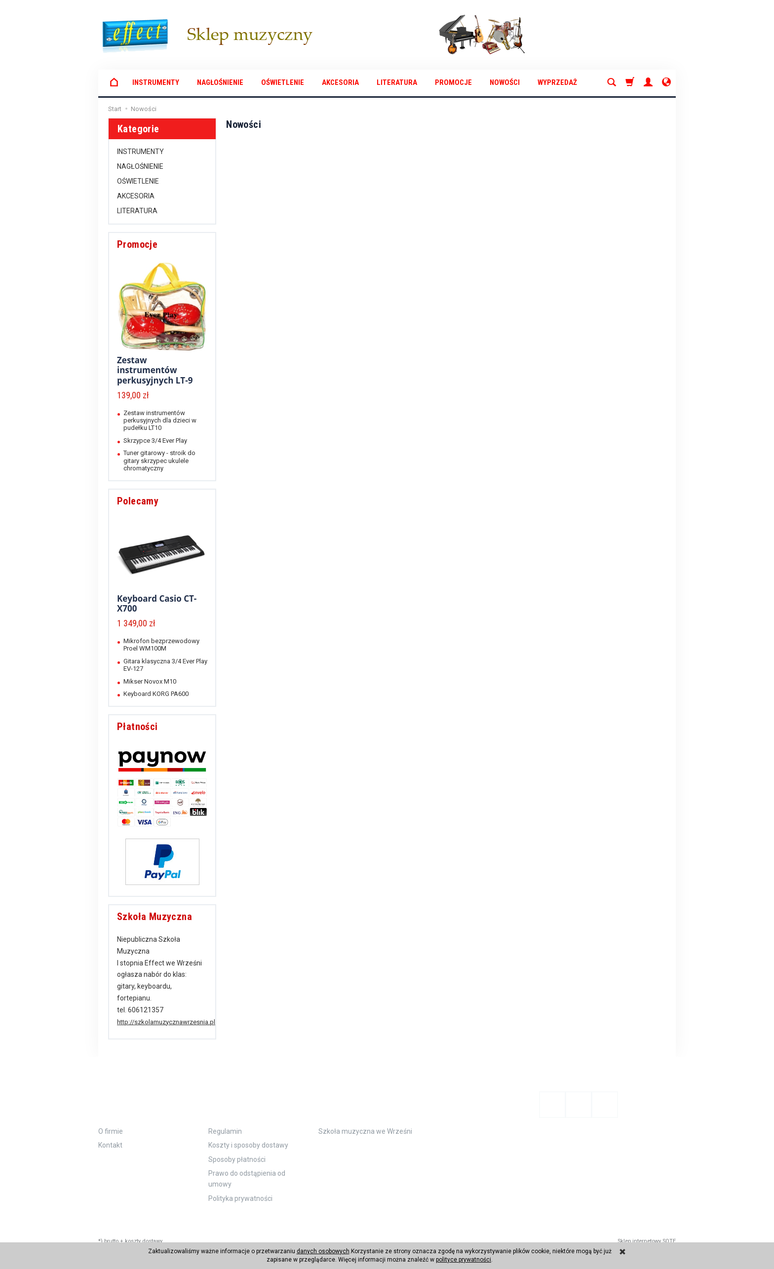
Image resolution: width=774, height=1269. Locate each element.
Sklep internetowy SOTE (647, 1232)
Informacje (131, 1097)
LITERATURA (397, 82)
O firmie (110, 1122)
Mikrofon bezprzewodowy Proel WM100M (161, 644)
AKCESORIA (340, 82)
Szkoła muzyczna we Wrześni (365, 1122)
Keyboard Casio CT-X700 (156, 603)
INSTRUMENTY (155, 82)
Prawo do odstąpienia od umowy (246, 1169)
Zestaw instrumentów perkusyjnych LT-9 (155, 370)
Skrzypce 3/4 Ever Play (155, 440)
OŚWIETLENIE (282, 82)
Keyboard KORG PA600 (156, 693)
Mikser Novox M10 (149, 681)
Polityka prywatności (240, 1189)
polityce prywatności (463, 1259)
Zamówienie (240, 1097)
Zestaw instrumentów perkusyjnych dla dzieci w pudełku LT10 (159, 420)
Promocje (453, 82)
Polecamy (137, 501)
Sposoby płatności (237, 1150)
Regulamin (225, 1122)
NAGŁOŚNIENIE (220, 82)
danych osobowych (323, 1251)
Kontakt (110, 1136)
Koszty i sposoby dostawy (248, 1136)
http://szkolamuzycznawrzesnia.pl (166, 1022)
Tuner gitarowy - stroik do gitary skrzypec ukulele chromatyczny (159, 460)
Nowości (505, 82)
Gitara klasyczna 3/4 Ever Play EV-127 (165, 664)
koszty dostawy (143, 1232)
